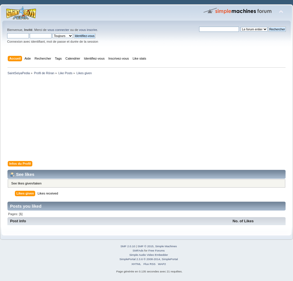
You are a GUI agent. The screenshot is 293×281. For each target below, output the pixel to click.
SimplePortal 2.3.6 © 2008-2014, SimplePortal (148, 259)
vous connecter (58, 30)
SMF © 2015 (146, 246)
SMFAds (138, 250)
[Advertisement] (146, 119)
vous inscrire (88, 30)
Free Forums (156, 250)
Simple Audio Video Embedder (148, 254)
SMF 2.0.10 (127, 246)
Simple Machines (166, 246)
